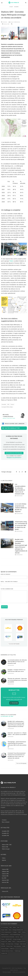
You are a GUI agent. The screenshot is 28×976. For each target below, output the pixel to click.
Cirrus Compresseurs (6, 932)
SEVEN (23, 946)
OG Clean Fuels (9, 943)
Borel (10, 929)
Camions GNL (5, 875)
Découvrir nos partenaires (14, 453)
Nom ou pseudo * (6, 574)
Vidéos (3, 858)
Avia (18, 927)
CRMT (19, 932)
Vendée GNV (4, 953)
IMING (9, 941)
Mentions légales (7, 972)
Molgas (3, 943)
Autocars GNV (5, 880)
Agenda (4, 860)
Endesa (24, 932)
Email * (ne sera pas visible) (9, 581)
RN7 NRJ (3, 946)
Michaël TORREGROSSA (15, 22)
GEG (8, 404)
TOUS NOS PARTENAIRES (14, 643)
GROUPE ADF (9, 939)
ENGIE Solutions (5, 934)
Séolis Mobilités (17, 946)
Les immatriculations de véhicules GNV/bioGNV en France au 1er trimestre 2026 (17, 661)
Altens (14, 927)
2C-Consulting (4, 927)
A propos (4, 819)
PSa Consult (23, 943)
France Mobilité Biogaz (15, 934)
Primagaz (17, 943)
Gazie (21, 936)
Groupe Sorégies (17, 939)
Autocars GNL (5, 882)
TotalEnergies (17, 950)
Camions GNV (5, 873)
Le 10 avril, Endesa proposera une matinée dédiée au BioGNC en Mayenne (21, 507)
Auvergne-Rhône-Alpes (7, 406)
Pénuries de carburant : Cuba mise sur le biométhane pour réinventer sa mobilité (17, 680)
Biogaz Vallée (4, 929)
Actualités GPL (5, 833)
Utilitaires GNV (5, 871)
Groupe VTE (4, 941)
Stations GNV (6, 24)
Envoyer (4, 606)
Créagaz (15, 932)
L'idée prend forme (21, 941)
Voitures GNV (5, 869)
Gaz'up (17, 936)
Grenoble (4, 404)
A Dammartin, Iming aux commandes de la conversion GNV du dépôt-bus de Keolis (21, 525)
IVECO (13, 941)
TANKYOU (12, 948)
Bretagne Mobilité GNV (18, 929)
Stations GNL (5, 846)
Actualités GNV (5, 831)
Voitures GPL (5, 891)
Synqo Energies (5, 948)
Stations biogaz (6, 849)
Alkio (10, 927)
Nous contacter (5, 822)
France (12, 404)
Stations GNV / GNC (7, 844)
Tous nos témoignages (21, 763)
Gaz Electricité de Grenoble (7, 936)
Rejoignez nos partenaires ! (14, 457)
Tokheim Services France (7, 950)
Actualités (16, 6)
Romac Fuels (10, 946)
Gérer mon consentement (19, 972)
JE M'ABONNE (14, 703)
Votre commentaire (7, 588)
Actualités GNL (5, 835)
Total (11, 261)
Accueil (11, 6)
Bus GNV (4, 878)
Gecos (2, 939)
